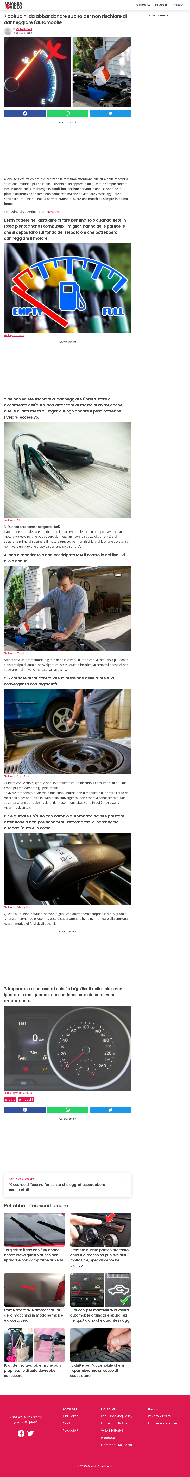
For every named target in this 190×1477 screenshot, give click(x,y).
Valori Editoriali (112, 1430)
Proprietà (108, 1438)
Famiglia (161, 5)
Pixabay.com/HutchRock (16, 776)
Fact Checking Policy (116, 1416)
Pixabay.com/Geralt (14, 335)
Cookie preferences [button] (163, 1423)
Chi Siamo (70, 1416)
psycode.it (70, 1430)
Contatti (69, 1423)
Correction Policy (114, 1423)
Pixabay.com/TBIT (13, 520)
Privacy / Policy (159, 1416)
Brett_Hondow (48, 212)
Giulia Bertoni (24, 29)
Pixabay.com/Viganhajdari (17, 907)
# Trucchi (26, 1099)
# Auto (10, 1099)
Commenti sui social (117, 1445)
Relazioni (179, 5)
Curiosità (143, 5)
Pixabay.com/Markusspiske (18, 1092)
